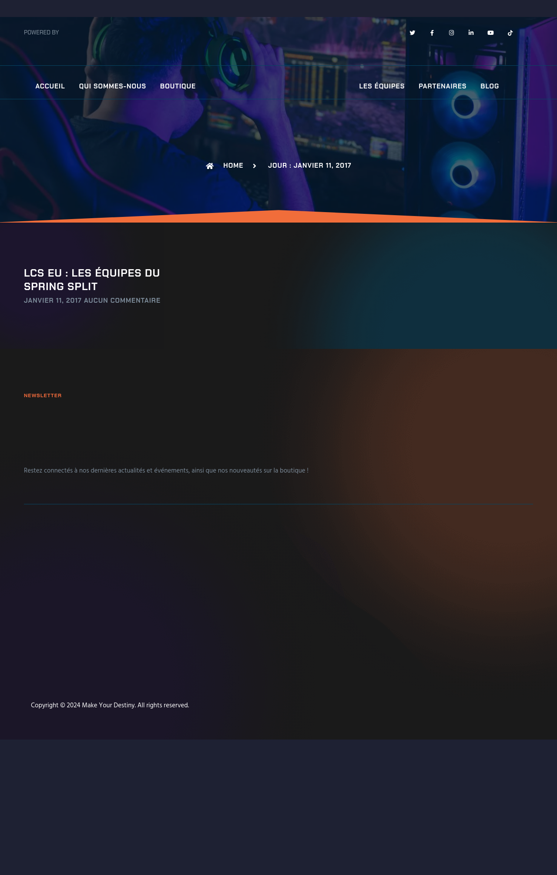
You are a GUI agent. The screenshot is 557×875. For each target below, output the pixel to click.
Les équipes (382, 86)
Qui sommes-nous (112, 86)
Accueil (50, 86)
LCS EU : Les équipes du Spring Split (92, 279)
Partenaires (442, 86)
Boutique (178, 86)
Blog (489, 86)
